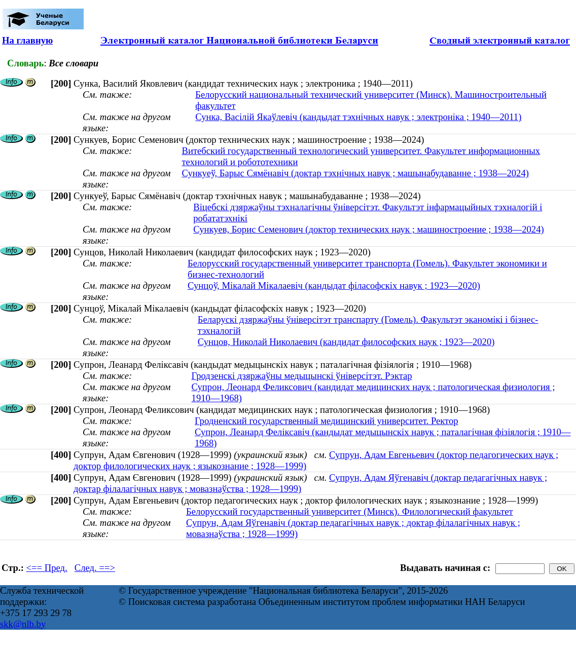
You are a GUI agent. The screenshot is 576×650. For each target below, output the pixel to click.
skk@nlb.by (23, 624)
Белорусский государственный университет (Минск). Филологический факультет (349, 511)
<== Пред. (46, 567)
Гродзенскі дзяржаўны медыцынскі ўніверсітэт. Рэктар (302, 375)
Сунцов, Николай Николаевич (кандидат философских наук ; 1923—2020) (346, 341)
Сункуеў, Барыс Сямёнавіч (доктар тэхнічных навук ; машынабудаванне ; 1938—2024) (355, 173)
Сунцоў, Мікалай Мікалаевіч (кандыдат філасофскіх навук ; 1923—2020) (334, 285)
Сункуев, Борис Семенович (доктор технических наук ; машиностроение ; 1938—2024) (368, 229)
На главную (27, 40)
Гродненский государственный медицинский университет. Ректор (326, 420)
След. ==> (95, 567)
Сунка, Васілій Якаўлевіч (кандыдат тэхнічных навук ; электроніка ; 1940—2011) (358, 116)
